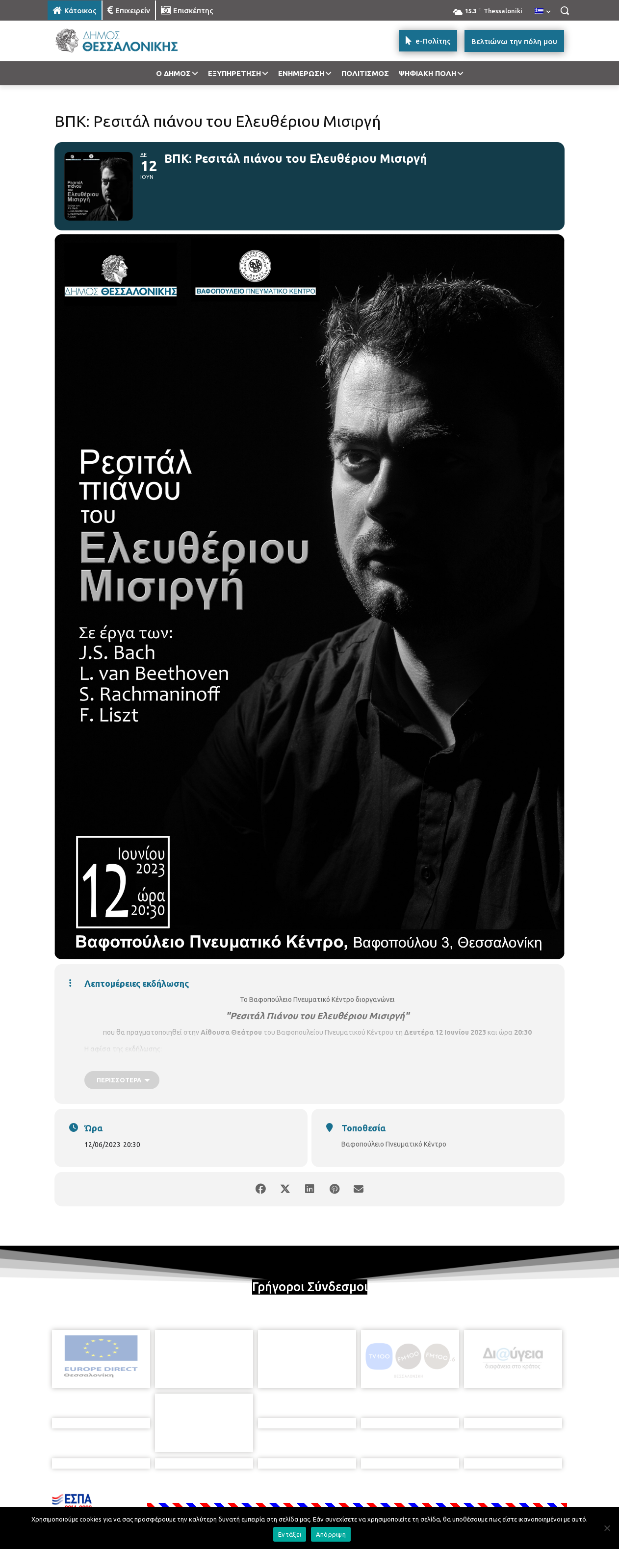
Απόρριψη (331, 1534)
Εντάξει (289, 1534)
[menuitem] (542, 12)
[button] (564, 10)
